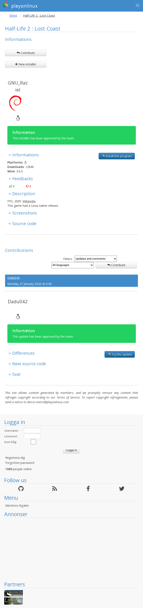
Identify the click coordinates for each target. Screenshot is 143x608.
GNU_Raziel (18, 86)
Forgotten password (19, 463)
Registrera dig (15, 458)
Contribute (26, 53)
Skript (13, 15)
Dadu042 (13, 278)
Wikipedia (29, 201)
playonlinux (20, 5)
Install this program (116, 156)
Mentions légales (17, 505)
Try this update (119, 354)
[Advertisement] (71, 549)
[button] (137, 5)
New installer (25, 64)
